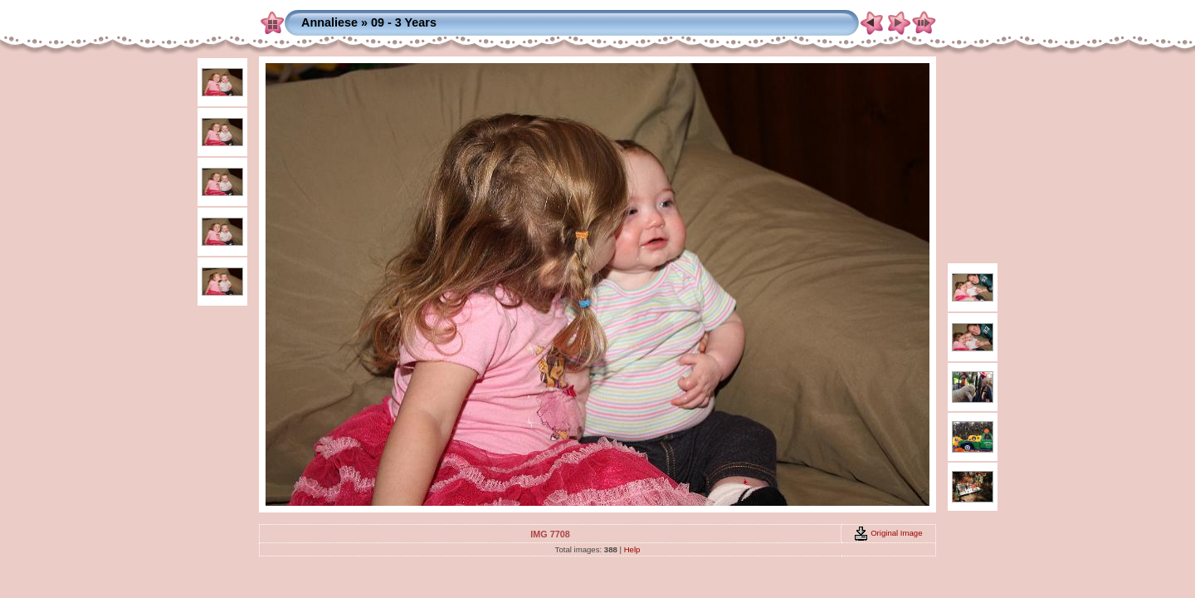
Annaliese (329, 22)
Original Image (888, 532)
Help (632, 549)
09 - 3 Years (404, 22)
